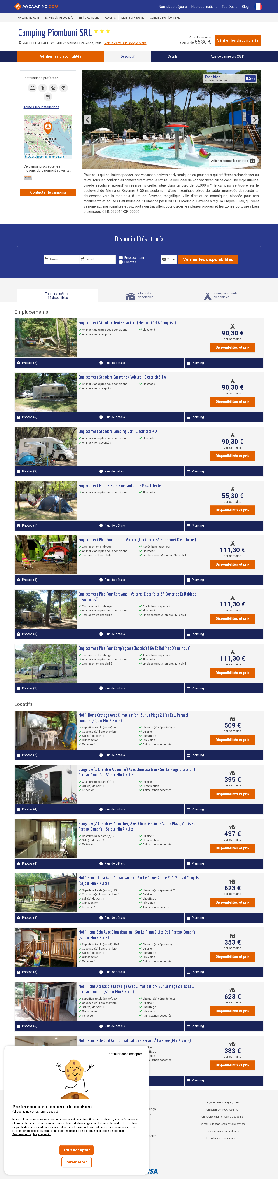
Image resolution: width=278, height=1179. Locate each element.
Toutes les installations (41, 107)
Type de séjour (131, 252)
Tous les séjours (57, 296)
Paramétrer (76, 1162)
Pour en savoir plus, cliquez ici (31, 1134)
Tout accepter (76, 1150)
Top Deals (229, 7)
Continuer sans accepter (124, 1054)
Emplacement (134, 258)
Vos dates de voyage (61, 252)
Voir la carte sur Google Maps (125, 43)
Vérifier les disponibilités (238, 40)
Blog (245, 7)
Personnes (169, 252)
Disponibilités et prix (232, 347)
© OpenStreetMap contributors (44, 156)
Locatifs (130, 262)
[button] (48, 129)
